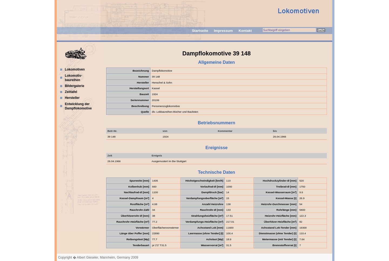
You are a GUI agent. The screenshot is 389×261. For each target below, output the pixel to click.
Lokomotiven (75, 69)
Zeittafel (71, 92)
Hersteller (72, 98)
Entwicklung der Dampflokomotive (78, 106)
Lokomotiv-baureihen (73, 78)
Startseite (200, 31)
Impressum (223, 31)
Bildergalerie (74, 86)
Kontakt (245, 31)
